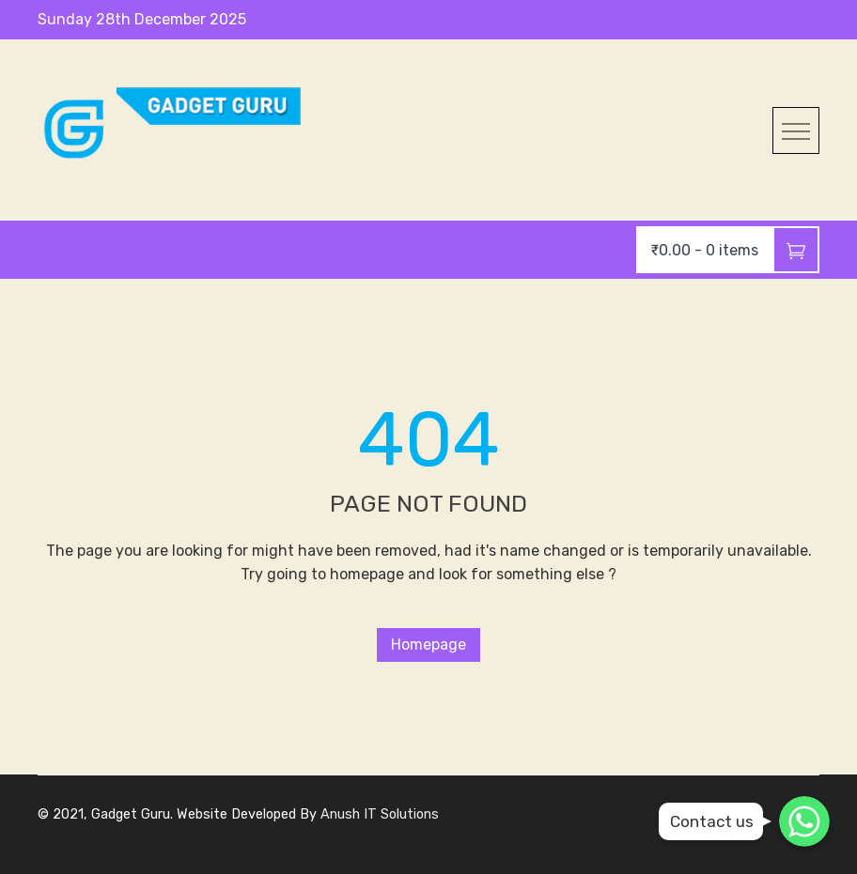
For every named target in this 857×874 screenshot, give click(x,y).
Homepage (428, 644)
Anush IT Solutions (379, 814)
